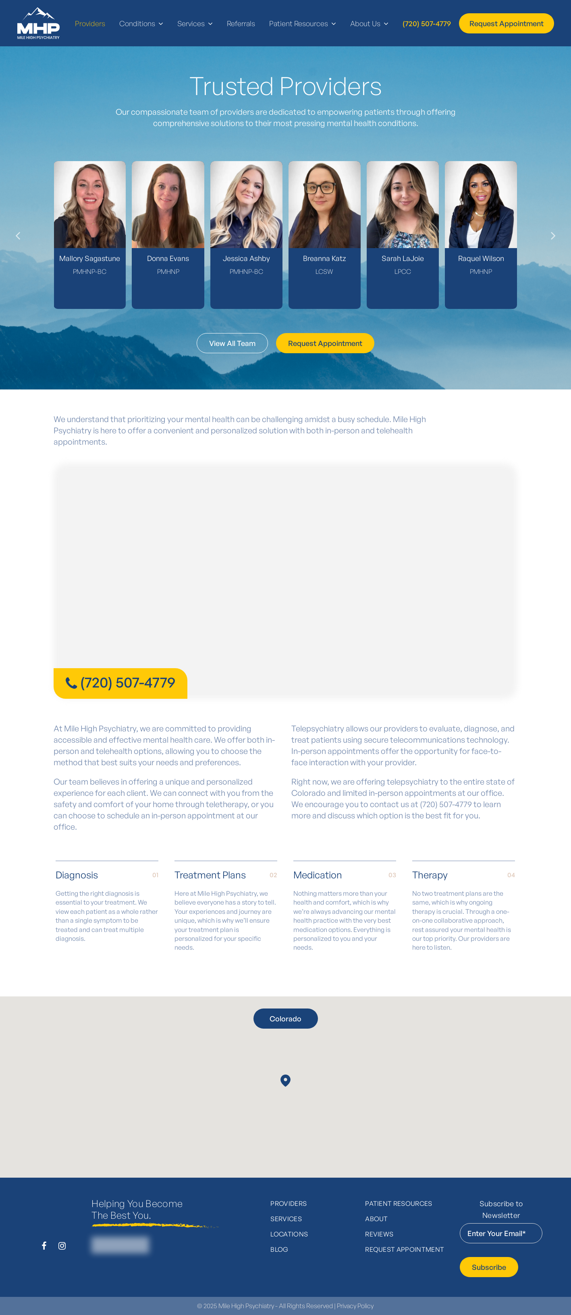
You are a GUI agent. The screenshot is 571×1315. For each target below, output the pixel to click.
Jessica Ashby (246, 258)
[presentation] (16, 235)
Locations (289, 1234)
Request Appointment (404, 1249)
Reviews (379, 1234)
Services (286, 1219)
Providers (288, 1203)
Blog (279, 1249)
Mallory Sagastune (89, 258)
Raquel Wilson (481, 258)
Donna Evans (168, 258)
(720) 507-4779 (127, 682)
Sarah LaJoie (403, 258)
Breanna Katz (324, 258)
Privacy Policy (355, 1306)
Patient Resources (398, 1203)
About (376, 1219)
